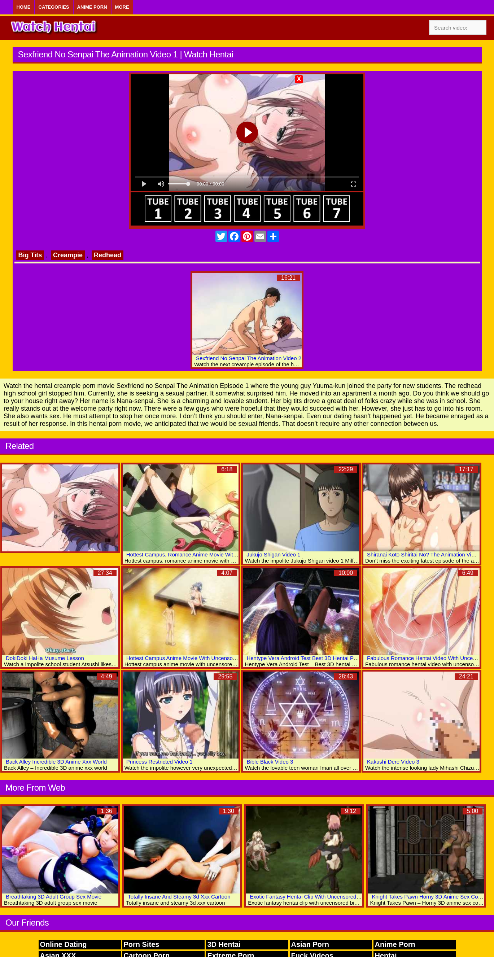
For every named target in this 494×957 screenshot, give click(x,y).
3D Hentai (224, 944)
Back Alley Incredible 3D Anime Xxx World (56, 762)
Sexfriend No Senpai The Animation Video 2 (248, 358)
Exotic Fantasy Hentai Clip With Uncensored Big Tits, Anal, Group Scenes (338, 896)
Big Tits (30, 255)
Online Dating (63, 944)
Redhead (107, 255)
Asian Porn (310, 944)
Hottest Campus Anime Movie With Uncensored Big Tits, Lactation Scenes (215, 658)
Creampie (68, 255)
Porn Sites (141, 944)
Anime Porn (92, 7)
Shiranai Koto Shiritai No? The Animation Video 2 (426, 554)
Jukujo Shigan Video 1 (273, 554)
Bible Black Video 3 (269, 762)
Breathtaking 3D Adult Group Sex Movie (53, 896)
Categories (54, 7)
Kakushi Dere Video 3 (393, 762)
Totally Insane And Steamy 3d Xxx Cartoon (179, 896)
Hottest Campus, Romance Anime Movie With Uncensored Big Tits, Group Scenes (225, 554)
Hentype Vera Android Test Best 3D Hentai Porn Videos (312, 658)
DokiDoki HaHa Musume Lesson (45, 658)
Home (24, 7)
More (122, 7)
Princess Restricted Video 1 (159, 762)
